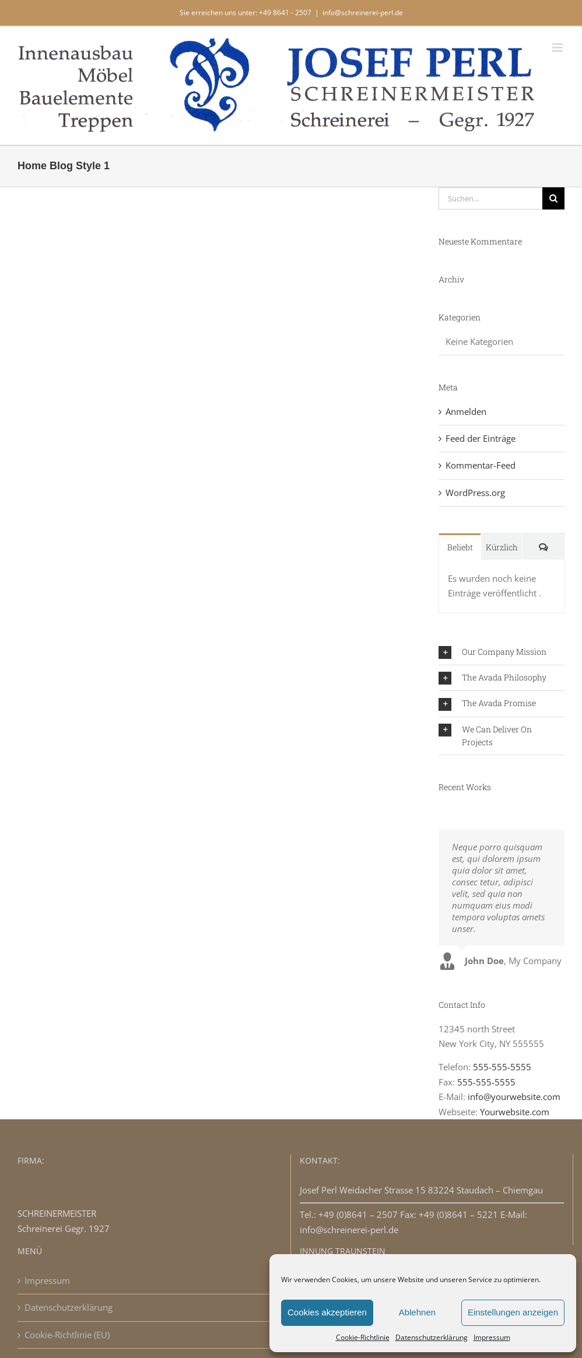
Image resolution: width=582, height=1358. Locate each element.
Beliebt (460, 547)
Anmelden (466, 411)
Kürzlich (502, 547)
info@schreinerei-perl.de (362, 13)
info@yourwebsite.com (514, 1096)
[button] (502, 652)
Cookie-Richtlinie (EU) (67, 1334)
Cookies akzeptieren (327, 1312)
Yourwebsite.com (514, 1112)
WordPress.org (475, 492)
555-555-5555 (502, 1067)
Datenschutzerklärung (431, 1337)
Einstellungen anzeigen (513, 1312)
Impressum (492, 1337)
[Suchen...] (490, 198)
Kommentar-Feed (481, 465)
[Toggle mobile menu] (558, 47)
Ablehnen (417, 1312)
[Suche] (553, 198)
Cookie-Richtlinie (363, 1337)
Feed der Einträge (481, 438)
